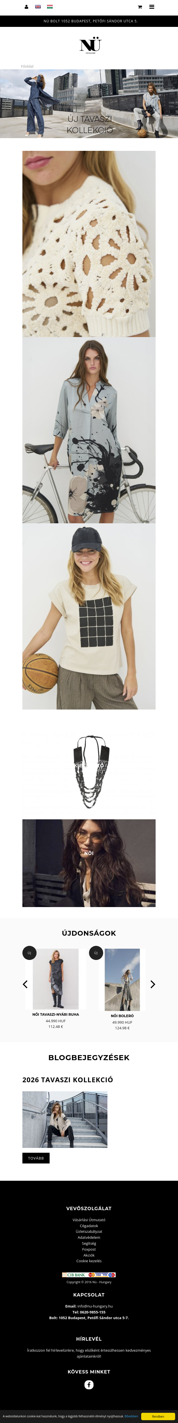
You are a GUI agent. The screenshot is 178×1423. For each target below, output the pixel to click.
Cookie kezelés (89, 1260)
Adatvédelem (89, 1237)
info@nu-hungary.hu (95, 1306)
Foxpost (89, 1249)
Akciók (88, 1255)
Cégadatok (89, 1225)
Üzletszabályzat (89, 1231)
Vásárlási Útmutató (89, 1219)
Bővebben (131, 1416)
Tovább (36, 1158)
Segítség (89, 1243)
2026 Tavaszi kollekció (67, 1079)
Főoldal (27, 66)
